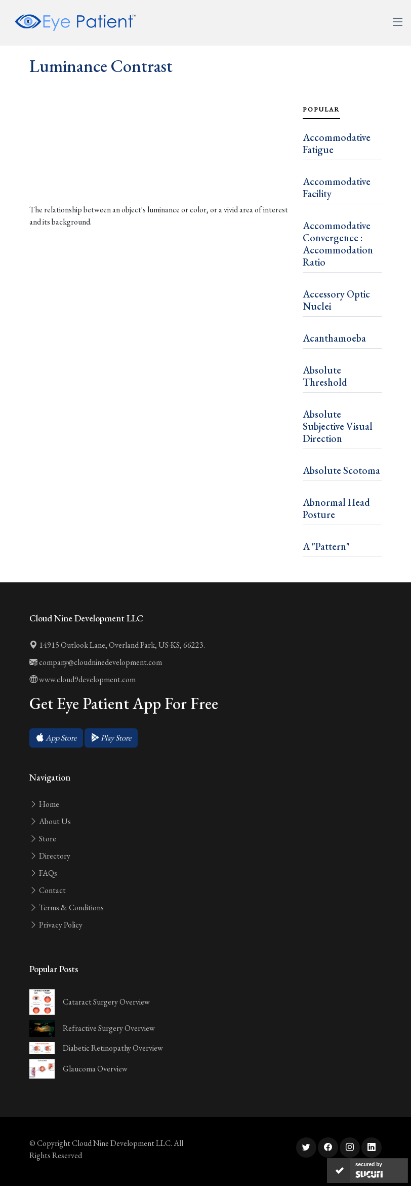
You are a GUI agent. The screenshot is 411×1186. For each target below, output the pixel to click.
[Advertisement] (160, 162)
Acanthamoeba (334, 338)
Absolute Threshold (325, 376)
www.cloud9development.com (82, 679)
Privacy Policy (56, 924)
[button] (56, 738)
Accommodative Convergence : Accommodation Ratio (338, 244)
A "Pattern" (326, 546)
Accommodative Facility (337, 187)
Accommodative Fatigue (337, 143)
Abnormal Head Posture (336, 508)
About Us (50, 821)
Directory (49, 855)
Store (42, 838)
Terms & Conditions (66, 907)
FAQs (43, 873)
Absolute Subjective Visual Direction (338, 426)
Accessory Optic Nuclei (336, 300)
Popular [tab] (321, 109)
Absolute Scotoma (341, 470)
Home (44, 804)
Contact (47, 890)
